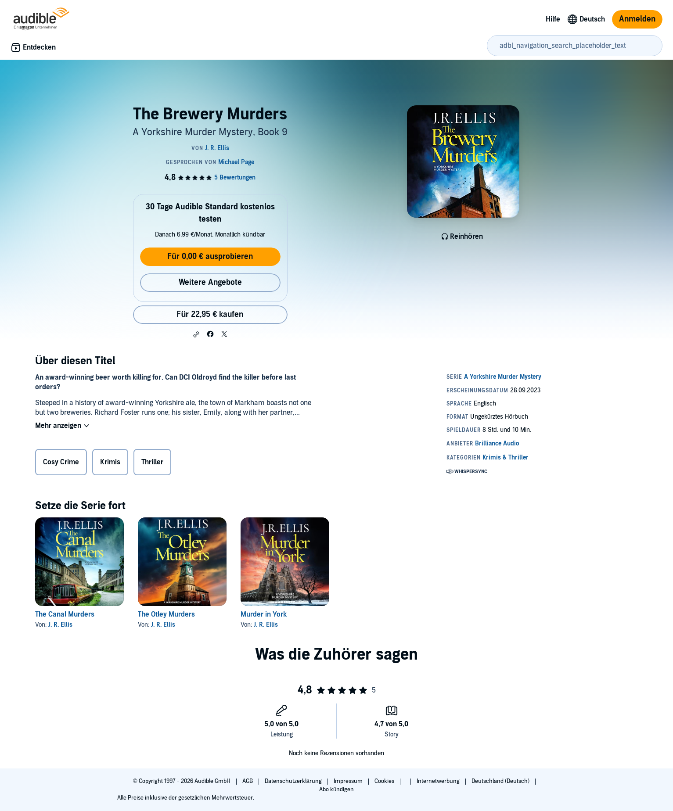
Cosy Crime (61, 462)
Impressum (349, 781)
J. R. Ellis (60, 624)
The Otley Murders (166, 614)
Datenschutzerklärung (294, 781)
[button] (196, 334)
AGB (248, 781)
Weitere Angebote (210, 282)
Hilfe (553, 19)
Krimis (110, 462)
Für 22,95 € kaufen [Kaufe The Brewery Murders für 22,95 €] (209, 314)
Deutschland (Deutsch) (501, 781)
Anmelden (637, 19)
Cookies (385, 781)
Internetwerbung (439, 781)
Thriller (152, 462)
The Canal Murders (64, 614)
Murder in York (264, 614)
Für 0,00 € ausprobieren (210, 256)
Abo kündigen (336, 789)
